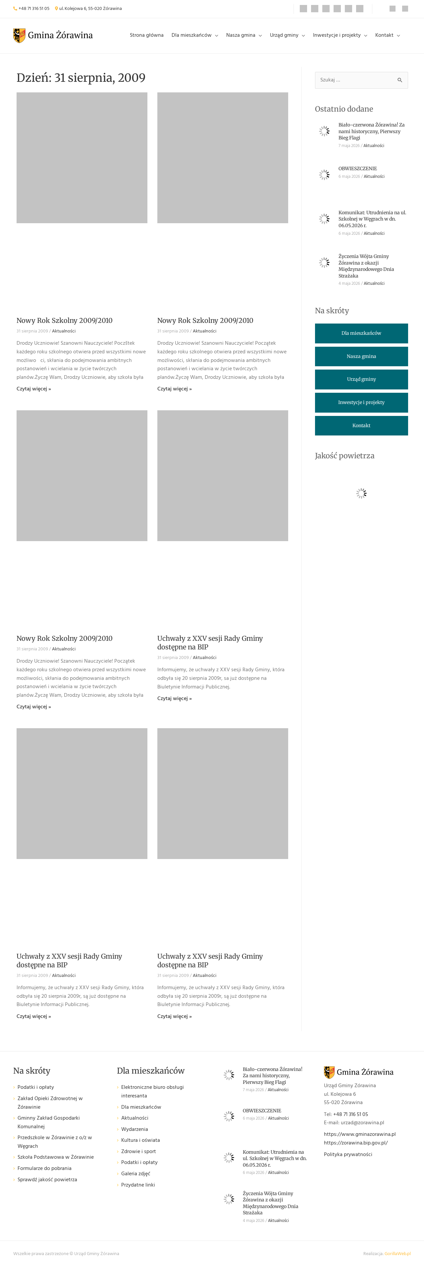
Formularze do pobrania (45, 1169)
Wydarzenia (134, 1130)
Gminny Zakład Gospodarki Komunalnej (49, 1122)
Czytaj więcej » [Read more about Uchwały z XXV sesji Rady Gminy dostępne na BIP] (174, 698)
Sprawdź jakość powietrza (47, 1180)
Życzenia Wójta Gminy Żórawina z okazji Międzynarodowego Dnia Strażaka (366, 266)
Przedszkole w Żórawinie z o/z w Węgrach (55, 1142)
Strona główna (147, 35)
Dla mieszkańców (192, 35)
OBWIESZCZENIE (358, 169)
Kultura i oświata (140, 1141)
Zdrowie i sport (138, 1152)
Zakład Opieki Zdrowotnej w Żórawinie (50, 1103)
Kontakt (384, 35)
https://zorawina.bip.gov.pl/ (356, 1143)
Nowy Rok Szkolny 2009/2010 (65, 320)
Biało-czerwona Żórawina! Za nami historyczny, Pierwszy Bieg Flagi (372, 131)
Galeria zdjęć (135, 1174)
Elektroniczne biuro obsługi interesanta (152, 1092)
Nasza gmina (240, 35)
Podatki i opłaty (36, 1088)
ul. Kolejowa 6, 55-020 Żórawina (90, 9)
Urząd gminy (284, 35)
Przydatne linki (138, 1185)
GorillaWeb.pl (398, 1254)
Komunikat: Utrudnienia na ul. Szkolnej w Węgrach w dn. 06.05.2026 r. (372, 219)
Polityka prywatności (348, 1154)
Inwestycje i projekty (337, 35)
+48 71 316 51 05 (34, 9)
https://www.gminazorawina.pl (360, 1134)
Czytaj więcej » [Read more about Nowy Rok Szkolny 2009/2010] (34, 389)
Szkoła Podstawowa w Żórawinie (56, 1157)
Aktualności (64, 331)
